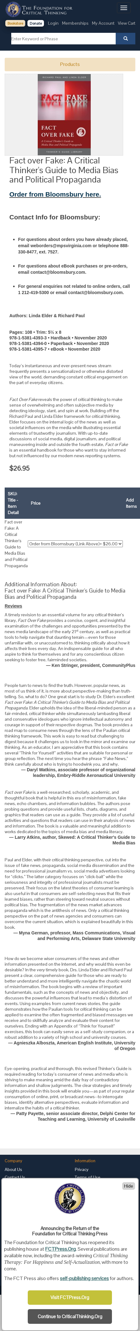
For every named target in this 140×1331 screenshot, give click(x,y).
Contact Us (15, 1177)
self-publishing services (84, 1278)
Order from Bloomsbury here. (55, 194)
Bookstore (15, 23)
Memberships (75, 23)
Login (53, 23)
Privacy (82, 1169)
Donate (36, 23)
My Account (103, 23)
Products (70, 64)
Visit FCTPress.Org (70, 1297)
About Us (13, 1169)
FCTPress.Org (60, 1249)
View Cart (126, 23)
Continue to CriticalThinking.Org (70, 1316)
